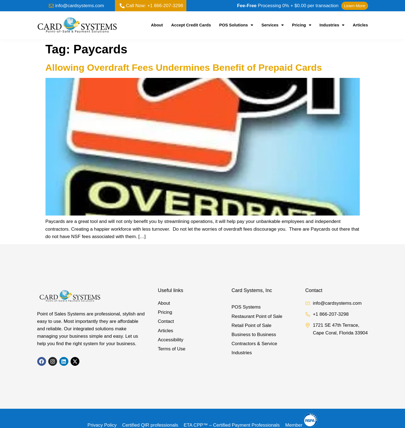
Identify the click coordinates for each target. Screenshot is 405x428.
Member (301, 425)
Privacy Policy (102, 425)
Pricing (301, 25)
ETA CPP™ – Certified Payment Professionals (232, 425)
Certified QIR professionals (150, 425)
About (157, 25)
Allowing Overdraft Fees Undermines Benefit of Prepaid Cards (183, 67)
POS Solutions (236, 25)
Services (272, 25)
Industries (332, 25)
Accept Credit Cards (191, 25)
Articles (360, 25)
